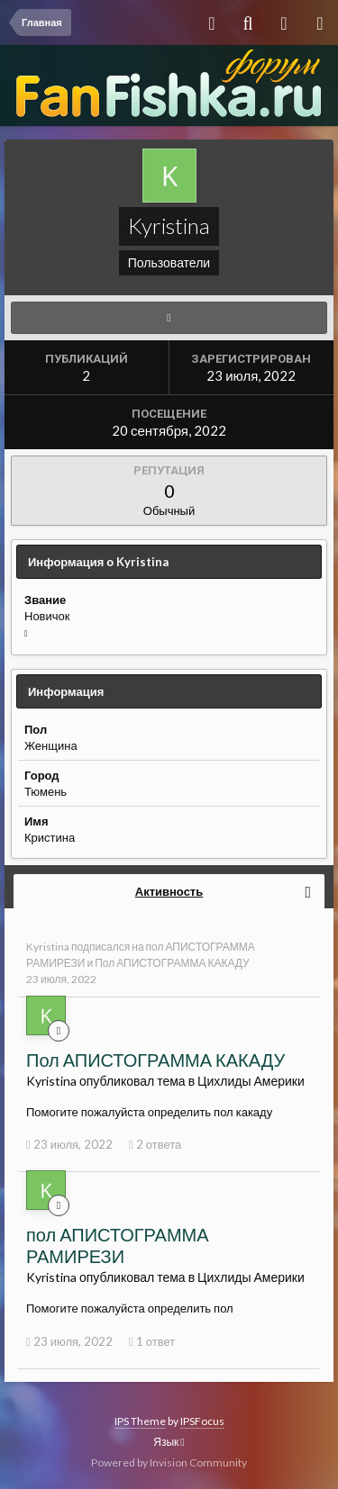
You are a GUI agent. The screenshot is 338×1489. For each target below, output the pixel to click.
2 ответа (155, 1144)
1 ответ (152, 1341)
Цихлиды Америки (251, 1080)
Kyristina (47, 946)
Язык (168, 1441)
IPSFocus (202, 1421)
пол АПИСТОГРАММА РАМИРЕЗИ (117, 1245)
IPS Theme (140, 1421)
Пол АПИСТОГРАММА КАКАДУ (172, 963)
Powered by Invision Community (169, 1462)
